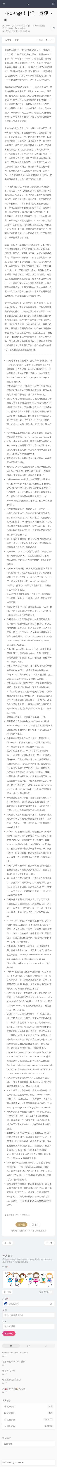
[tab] (11, 1346)
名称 (5, 1299)
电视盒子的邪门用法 (11, 1379)
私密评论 (43, 1291)
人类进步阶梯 (24, 31)
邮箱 (4, 1310)
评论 (5, 1266)
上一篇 (7, 1242)
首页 (8, 40)
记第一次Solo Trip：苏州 (13, 1361)
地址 (4, 1321)
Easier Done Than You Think (15, 1352)
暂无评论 (9, 28)
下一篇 (49, 1242)
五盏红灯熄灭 (11, 31)
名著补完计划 (8, 1370)
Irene (8, 25)
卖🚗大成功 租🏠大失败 (13, 1388)
